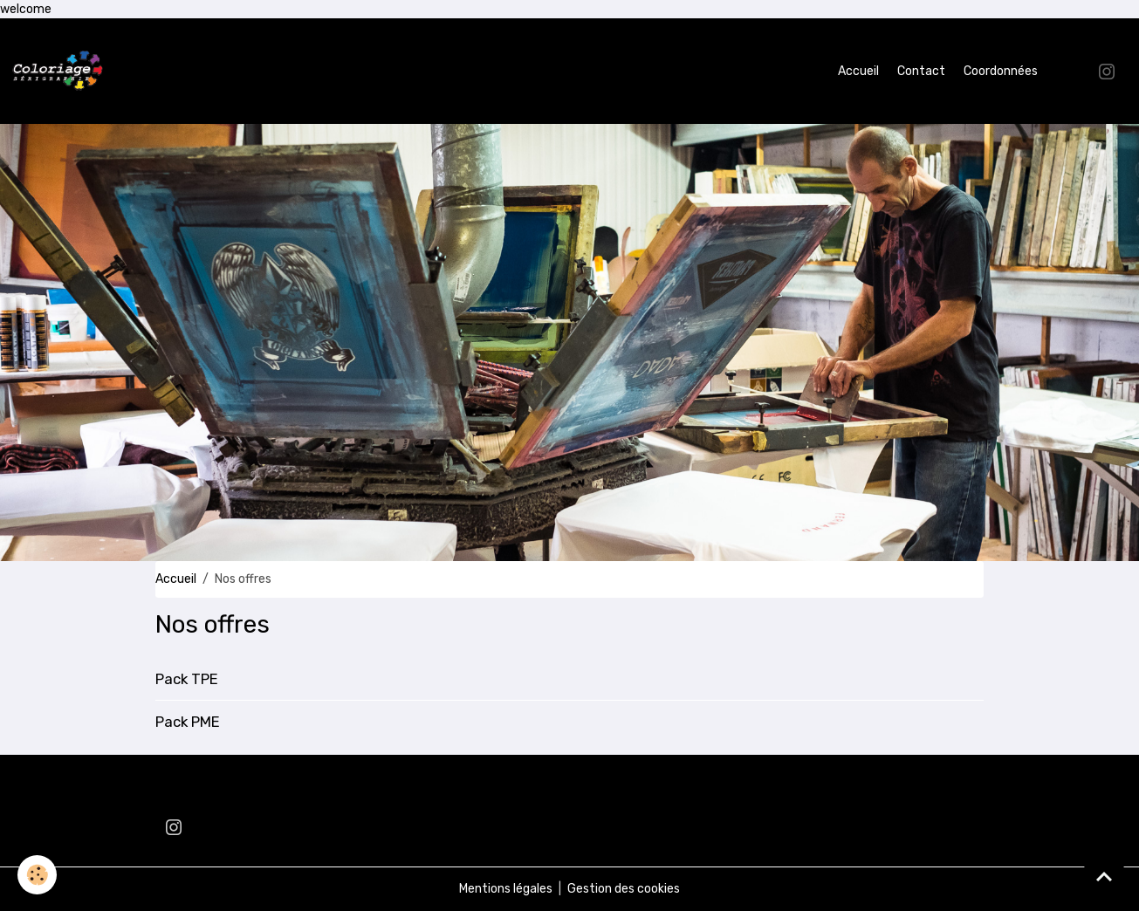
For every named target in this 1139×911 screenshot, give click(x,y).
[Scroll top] (1104, 876)
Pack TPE (186, 679)
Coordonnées (1001, 71)
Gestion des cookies (623, 888)
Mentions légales (505, 888)
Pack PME (187, 721)
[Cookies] (37, 874)
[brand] (61, 71)
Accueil (858, 71)
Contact (921, 71)
